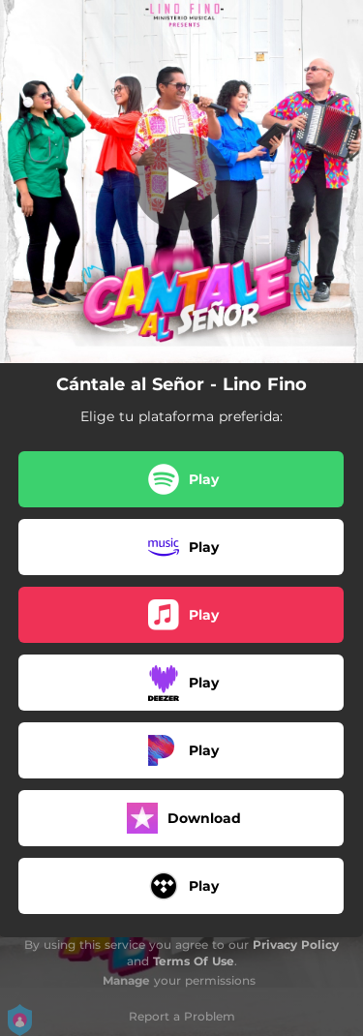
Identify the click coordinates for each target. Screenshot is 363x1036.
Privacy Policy (296, 944)
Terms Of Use (193, 961)
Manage (126, 980)
